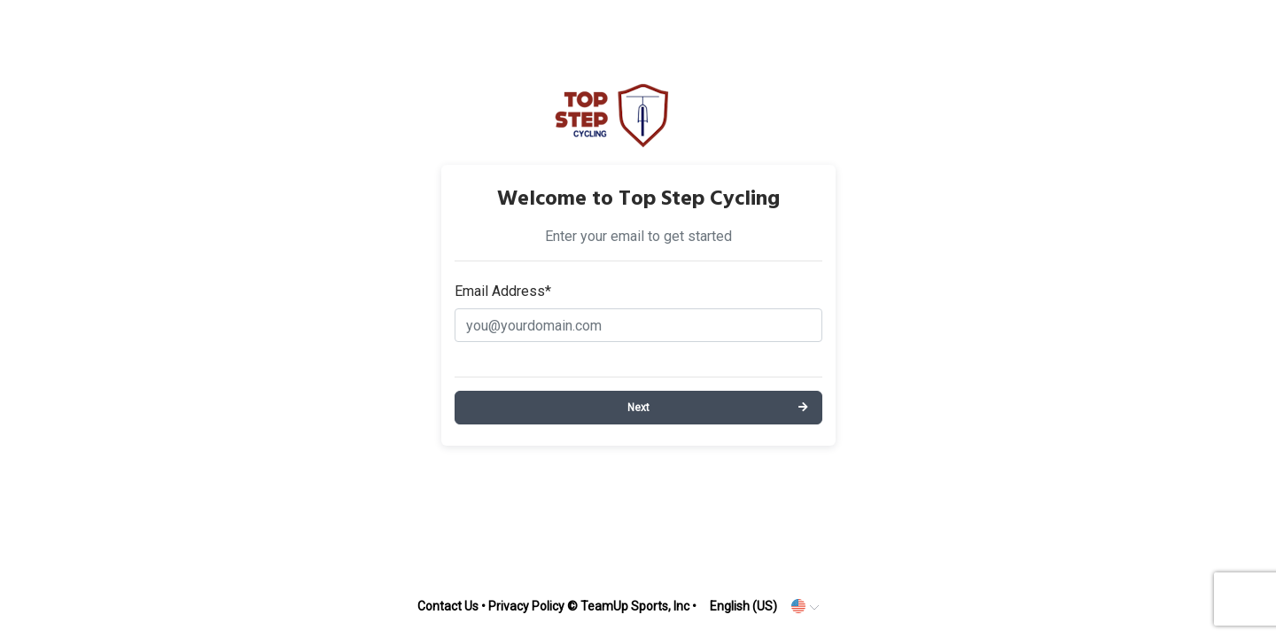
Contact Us (447, 606)
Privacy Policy (526, 606)
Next (638, 407)
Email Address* (503, 291)
